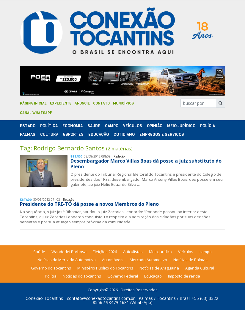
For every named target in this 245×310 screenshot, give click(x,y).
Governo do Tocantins (51, 268)
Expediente (60, 103)
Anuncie (82, 103)
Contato (101, 103)
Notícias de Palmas (190, 259)
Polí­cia (207, 125)
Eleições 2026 (105, 251)
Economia (72, 125)
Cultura (49, 134)
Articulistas (133, 251)
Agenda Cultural (199, 268)
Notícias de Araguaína (159, 268)
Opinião (154, 125)
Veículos (132, 125)
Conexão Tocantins (44, 298)
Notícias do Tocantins (82, 276)
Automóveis (112, 259)
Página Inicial (33, 103)
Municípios (123, 103)
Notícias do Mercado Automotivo (66, 259)
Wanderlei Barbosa (69, 251)
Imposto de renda (184, 276)
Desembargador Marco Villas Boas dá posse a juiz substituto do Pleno (146, 164)
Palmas (27, 134)
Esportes (73, 134)
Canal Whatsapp (36, 112)
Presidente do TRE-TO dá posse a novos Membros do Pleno (89, 204)
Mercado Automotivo (148, 259)
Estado (27, 125)
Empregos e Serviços (161, 134)
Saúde (93, 125)
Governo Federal (122, 276)
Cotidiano (124, 134)
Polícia (50, 276)
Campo (111, 125)
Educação (98, 134)
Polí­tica (49, 125)
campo (206, 251)
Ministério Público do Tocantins (105, 268)
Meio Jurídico (181, 125)
